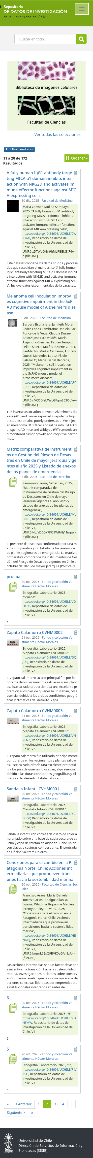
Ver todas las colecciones (57, 134)
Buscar (81, 39)
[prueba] (13, 587)
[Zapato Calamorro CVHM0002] (13, 642)
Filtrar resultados (19, 149)
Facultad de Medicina (57, 201)
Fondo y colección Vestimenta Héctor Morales (47, 584)
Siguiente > (16, 1112)
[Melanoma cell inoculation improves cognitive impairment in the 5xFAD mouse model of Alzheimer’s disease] (13, 323)
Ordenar (77, 158)
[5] (13, 1059)
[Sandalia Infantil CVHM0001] (13, 799)
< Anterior (23, 1104)
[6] (13, 1008)
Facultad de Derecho (55, 477)
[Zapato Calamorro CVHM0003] (13, 721)
